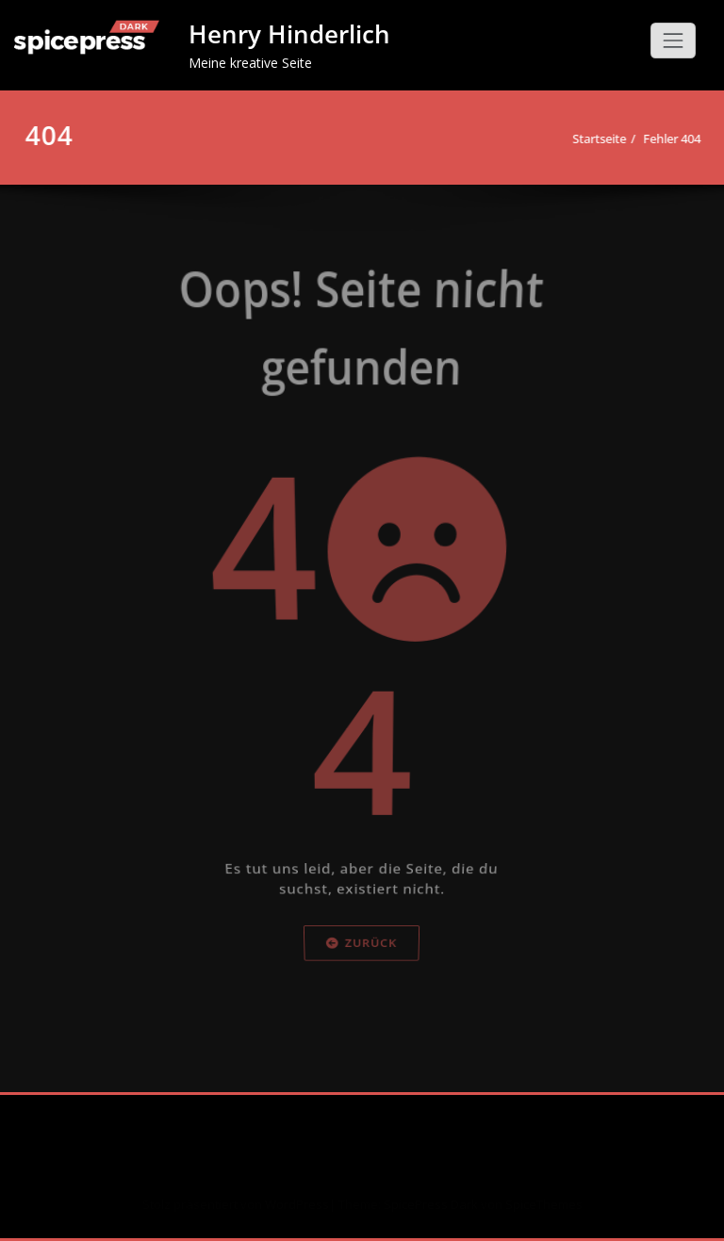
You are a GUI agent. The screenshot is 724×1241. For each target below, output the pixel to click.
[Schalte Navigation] (673, 40)
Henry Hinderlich (289, 34)
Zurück (362, 998)
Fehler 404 (667, 138)
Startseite (594, 138)
